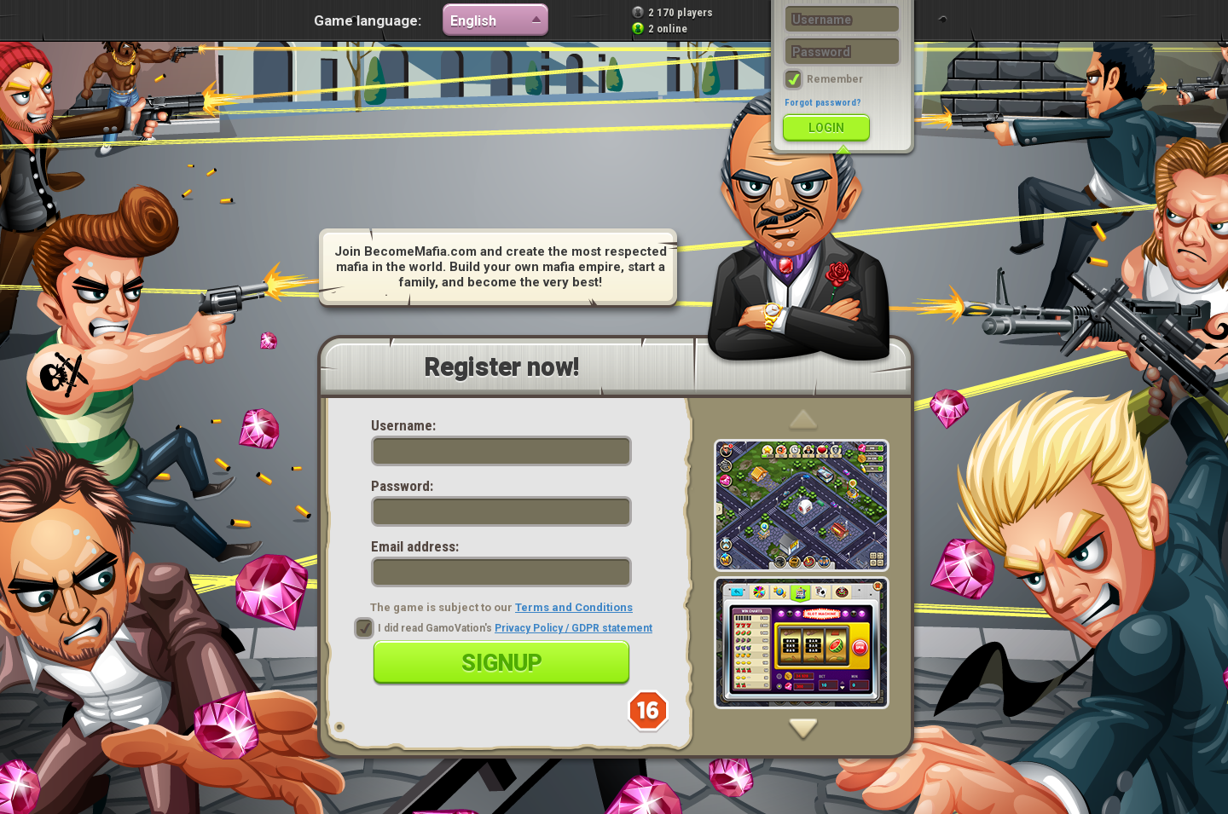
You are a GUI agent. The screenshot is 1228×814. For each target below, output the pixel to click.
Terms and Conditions (574, 607)
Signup (501, 663)
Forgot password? (823, 102)
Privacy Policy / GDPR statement (573, 628)
